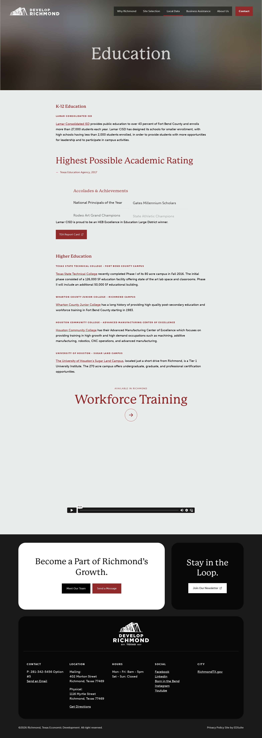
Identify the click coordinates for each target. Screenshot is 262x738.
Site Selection (151, 11)
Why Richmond (126, 11)
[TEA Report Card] (71, 234)
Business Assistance (198, 11)
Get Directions (80, 707)
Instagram (162, 686)
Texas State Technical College (76, 274)
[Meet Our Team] (76, 588)
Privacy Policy (216, 727)
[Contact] (244, 11)
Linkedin (161, 676)
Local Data (173, 11)
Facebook (162, 672)
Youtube (161, 690)
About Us (223, 11)
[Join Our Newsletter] (207, 588)
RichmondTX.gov (210, 672)
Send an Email (37, 681)
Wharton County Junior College (78, 305)
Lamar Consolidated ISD (73, 124)
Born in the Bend (167, 681)
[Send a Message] (106, 588)
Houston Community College (76, 330)
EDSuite (239, 727)
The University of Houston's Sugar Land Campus (89, 361)
